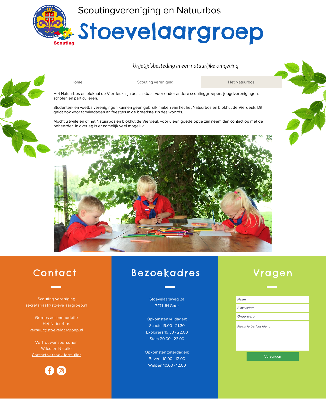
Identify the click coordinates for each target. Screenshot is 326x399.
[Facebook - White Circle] (49, 370)
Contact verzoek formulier (56, 354)
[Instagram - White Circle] (61, 370)
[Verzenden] (273, 356)
